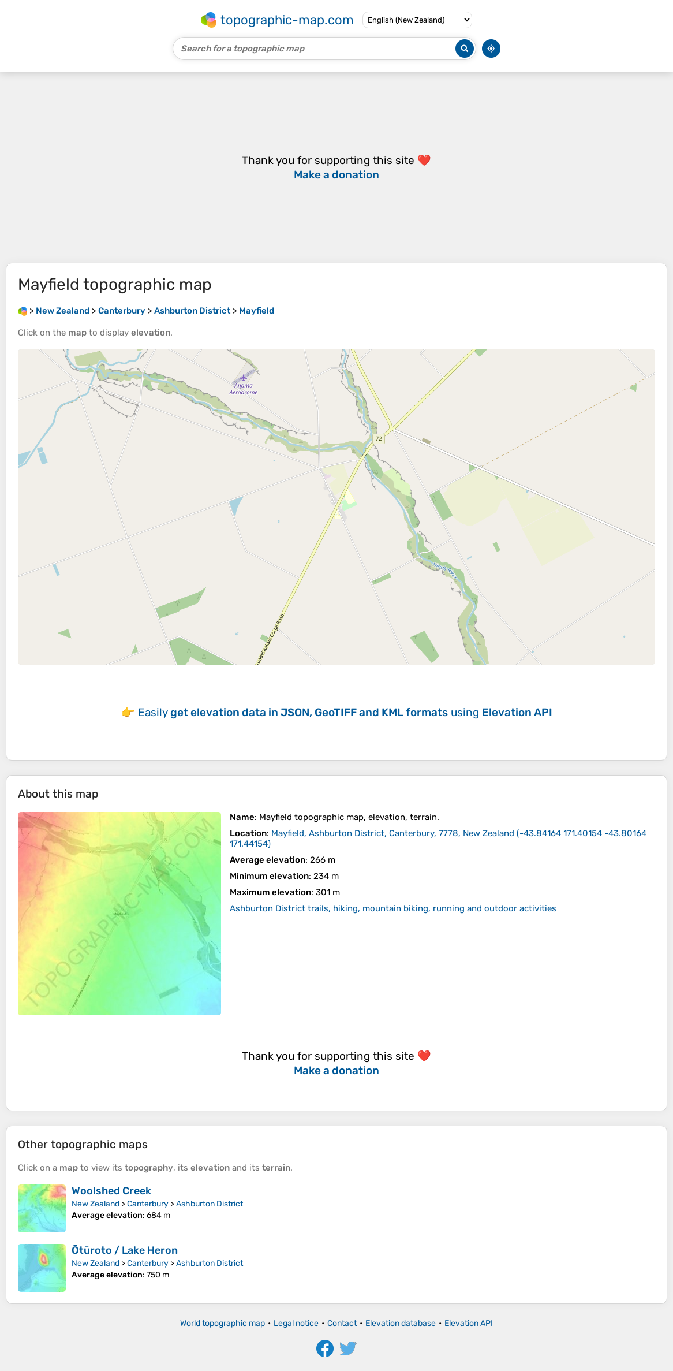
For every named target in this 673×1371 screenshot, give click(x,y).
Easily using (345, 712)
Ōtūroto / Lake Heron (125, 1250)
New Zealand (95, 1204)
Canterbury (148, 1204)
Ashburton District (209, 1204)
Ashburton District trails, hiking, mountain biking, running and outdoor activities (393, 908)
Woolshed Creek (111, 1190)
